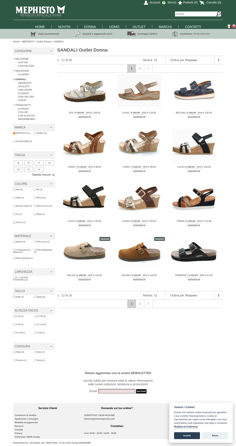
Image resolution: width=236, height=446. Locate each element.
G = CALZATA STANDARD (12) (20, 278)
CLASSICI (23, 74)
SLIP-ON (23, 62)
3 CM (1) (39, 333)
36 (29, 163)
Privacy (18, 433)
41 (29, 169)
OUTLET (139, 27)
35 (18, 163)
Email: (93, 391)
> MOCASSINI (21, 70)
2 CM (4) (18, 316)
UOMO (114, 27)
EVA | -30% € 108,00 (84, 114)
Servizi (169, 2)
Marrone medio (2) (22, 206)
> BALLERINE (21, 58)
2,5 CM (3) (40, 324)
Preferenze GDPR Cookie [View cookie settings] (27, 437)
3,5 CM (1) (40, 316)
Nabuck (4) (19, 242)
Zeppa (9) (39, 297)
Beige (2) (39, 214)
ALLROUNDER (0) (22, 141)
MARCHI (165, 27)
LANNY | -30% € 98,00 (84, 169)
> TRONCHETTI (22, 105)
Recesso (19, 426)
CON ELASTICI (26, 115)
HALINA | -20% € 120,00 (84, 277)
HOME (40, 27)
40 (18, 169)
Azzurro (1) (19, 222)
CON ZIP (23, 112)
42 (39, 169)
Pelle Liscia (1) (42, 242)
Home (16, 41)
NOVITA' (64, 27)
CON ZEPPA (25, 89)
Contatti (19, 429)
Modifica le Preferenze (186, 426)
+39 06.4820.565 (201, 34)
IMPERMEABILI (27, 119)
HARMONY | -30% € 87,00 (194, 277)
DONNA (90, 27)
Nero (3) (18, 189)
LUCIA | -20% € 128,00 (194, 169)
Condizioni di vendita (25, 415)
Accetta (187, 435)
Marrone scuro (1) (43, 206)
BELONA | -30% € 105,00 (194, 114)
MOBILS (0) (40, 133)
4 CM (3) (18, 324)
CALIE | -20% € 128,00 (139, 114)
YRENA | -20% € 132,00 (194, 223)
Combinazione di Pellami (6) (21, 251)
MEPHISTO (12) (21, 133)
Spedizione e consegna (26, 419)
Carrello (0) (210, 2)
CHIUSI (22, 100)
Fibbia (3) (18, 352)
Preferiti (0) (188, 2)
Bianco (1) (40, 198)
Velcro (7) (39, 352)
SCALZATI (24, 86)
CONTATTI (193, 27)
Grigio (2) (18, 198)
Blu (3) (38, 189)
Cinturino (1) (20, 360)
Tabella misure (43, 174)
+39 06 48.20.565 (106, 415)
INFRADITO (24, 82)
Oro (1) (17, 214)
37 (39, 163)
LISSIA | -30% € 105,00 (139, 223)
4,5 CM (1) (19, 333)
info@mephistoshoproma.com (99, 419)
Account (152, 2)
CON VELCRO (26, 65)
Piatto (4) (18, 297)
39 (49, 163)
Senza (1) (39, 360)
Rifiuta (215, 435)
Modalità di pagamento (26, 422)
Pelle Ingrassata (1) (23, 258)
